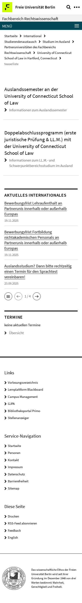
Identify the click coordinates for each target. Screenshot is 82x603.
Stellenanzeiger (18, 418)
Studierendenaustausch (20, 42)
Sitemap (13, 488)
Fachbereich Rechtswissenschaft (30, 18)
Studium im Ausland (56, 42)
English (13, 537)
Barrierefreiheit (18, 481)
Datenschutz (16, 474)
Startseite (10, 36)
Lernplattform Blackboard (25, 389)
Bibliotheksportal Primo (24, 411)
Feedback (14, 530)
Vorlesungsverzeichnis (23, 382)
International (33, 36)
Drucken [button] (13, 516)
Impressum (15, 467)
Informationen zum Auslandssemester (38, 110)
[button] (8, 296)
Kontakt (13, 460)
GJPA (11, 404)
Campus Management (23, 397)
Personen (14, 453)
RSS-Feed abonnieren (22, 523)
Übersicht (14, 332)
